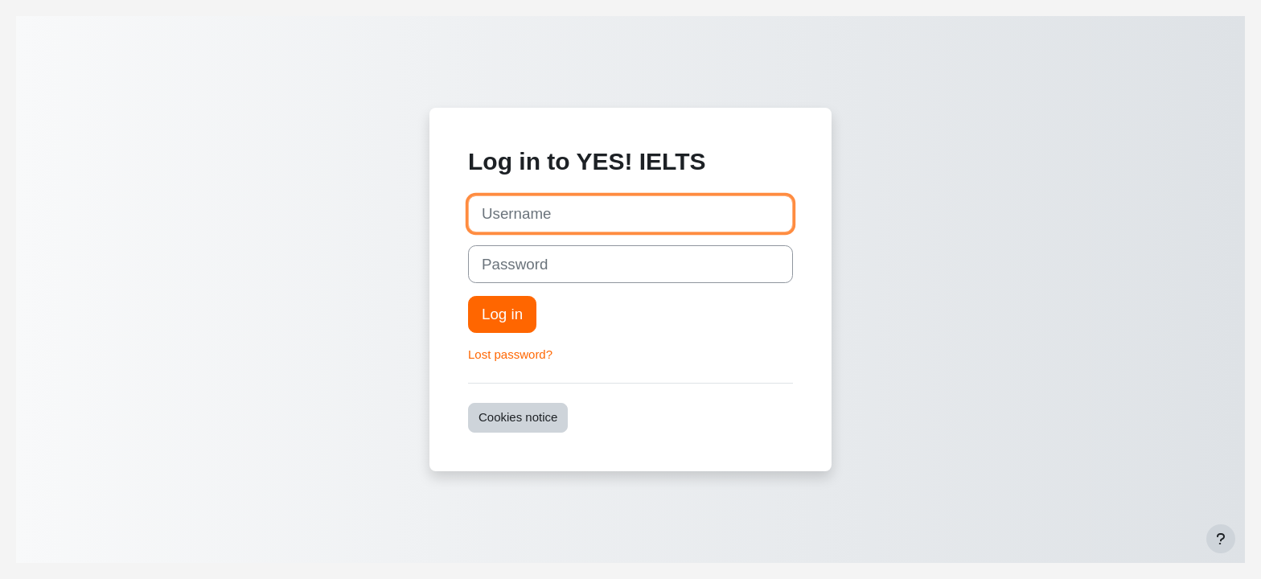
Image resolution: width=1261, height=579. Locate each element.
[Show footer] (1220, 538)
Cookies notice (518, 417)
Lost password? (510, 354)
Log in (502, 314)
